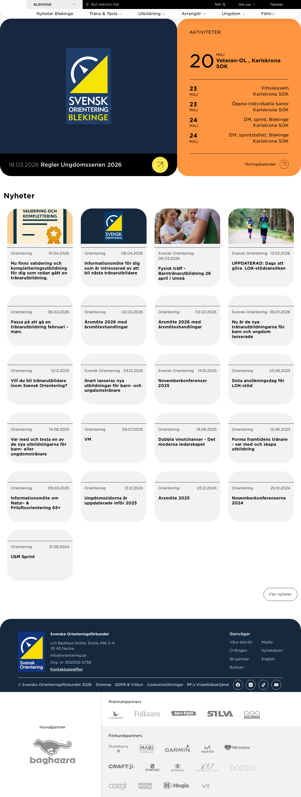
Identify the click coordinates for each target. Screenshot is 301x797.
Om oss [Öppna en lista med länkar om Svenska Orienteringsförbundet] (247, 4)
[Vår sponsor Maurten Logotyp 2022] (208, 749)
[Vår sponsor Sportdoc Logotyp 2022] (152, 767)
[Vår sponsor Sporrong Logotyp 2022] (178, 767)
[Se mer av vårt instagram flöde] (251, 685)
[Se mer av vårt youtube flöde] (276, 685)
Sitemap (103, 685)
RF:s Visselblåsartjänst (208, 685)
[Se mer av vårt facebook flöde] (238, 685)
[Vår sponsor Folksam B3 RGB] (147, 715)
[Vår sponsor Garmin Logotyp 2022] (178, 749)
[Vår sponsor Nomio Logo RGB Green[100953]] (243, 767)
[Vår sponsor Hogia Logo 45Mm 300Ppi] (176, 786)
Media (267, 642)
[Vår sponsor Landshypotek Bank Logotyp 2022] (116, 715)
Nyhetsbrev (272, 650)
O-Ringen (238, 650)
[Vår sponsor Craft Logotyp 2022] (121, 767)
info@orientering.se (68, 655)
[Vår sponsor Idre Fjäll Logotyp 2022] (184, 715)
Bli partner (239, 659)
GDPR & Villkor (129, 685)
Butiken (237, 667)
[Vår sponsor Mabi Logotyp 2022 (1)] (146, 749)
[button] (54, 4)
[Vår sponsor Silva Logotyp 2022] (220, 715)
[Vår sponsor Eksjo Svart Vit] (252, 715)
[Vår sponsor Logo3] (118, 786)
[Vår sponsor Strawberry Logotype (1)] (118, 749)
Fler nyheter (280, 594)
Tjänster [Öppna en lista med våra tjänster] (276, 4)
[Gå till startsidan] (20, 9)
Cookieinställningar (165, 685)
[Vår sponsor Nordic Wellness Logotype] (207, 767)
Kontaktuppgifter (66, 669)
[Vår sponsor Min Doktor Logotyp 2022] (237, 749)
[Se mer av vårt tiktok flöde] (263, 685)
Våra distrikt (241, 642)
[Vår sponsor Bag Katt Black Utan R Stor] (52, 751)
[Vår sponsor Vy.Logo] (205, 786)
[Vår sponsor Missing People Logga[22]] (145, 786)
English (268, 659)
